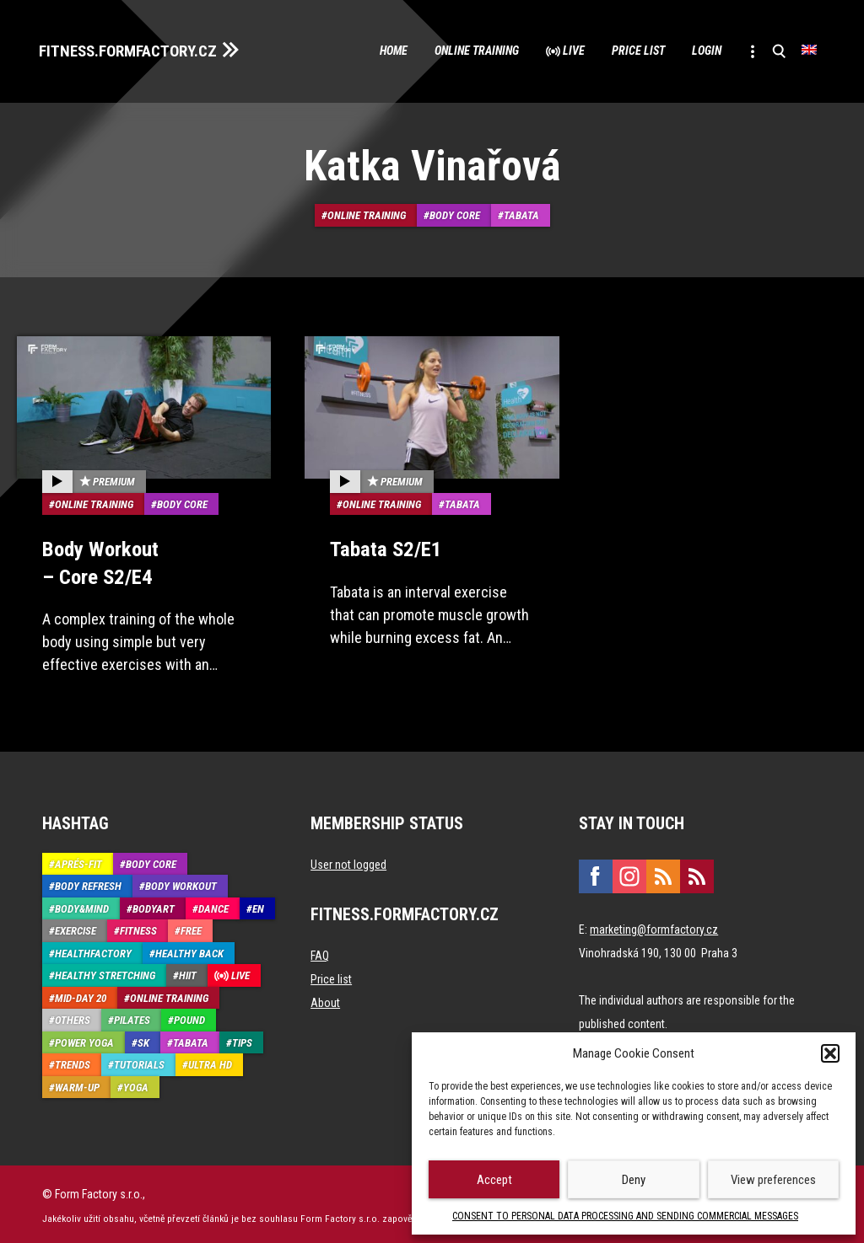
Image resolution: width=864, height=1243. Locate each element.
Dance (213, 905)
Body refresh (88, 882)
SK (143, 1039)
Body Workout (181, 882)
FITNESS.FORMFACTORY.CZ (136, 48)
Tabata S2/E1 (383, 547)
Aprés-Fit (78, 861)
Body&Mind (82, 905)
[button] (830, 1053)
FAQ (319, 952)
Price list (617, 50)
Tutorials (139, 1061)
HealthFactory (93, 950)
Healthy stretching (105, 972)
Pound (189, 1016)
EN (258, 905)
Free (191, 927)
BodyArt (153, 905)
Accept (494, 1179)
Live (545, 50)
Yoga (135, 1084)
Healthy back (189, 950)
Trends (72, 1061)
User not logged (348, 861)
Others (72, 1016)
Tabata (521, 214)
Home (343, 50)
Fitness (138, 927)
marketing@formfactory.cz (654, 926)
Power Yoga (84, 1039)
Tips (242, 1039)
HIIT (188, 972)
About (325, 999)
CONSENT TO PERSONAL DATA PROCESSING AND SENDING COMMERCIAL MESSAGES (625, 1216)
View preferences (773, 1179)
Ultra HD (210, 1061)
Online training (437, 50)
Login (694, 50)
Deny (633, 1179)
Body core (454, 214)
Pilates (132, 1016)
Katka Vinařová (432, 165)
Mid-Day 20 (80, 995)
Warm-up (77, 1084)
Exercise (75, 927)
